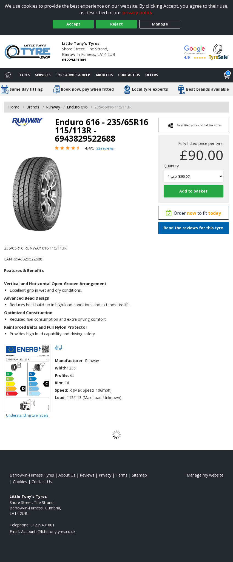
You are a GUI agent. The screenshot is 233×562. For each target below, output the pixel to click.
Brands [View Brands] (32, 107)
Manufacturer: (69, 360)
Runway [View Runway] (53, 107)
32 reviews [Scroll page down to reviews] (104, 148)
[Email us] (48, 531)
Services (42, 75)
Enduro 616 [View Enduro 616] (77, 107)
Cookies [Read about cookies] (20, 481)
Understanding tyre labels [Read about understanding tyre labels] (27, 415)
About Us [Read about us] (66, 475)
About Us (104, 75)
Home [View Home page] (13, 107)
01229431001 (74, 59)
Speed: (61, 390)
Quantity (171, 165)
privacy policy (137, 12)
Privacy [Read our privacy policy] (105, 475)
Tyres (24, 75)
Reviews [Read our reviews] (87, 475)
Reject (116, 24)
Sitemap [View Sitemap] (139, 475)
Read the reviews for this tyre (193, 227)
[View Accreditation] (219, 51)
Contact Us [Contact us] (129, 75)
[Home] (8, 75)
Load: (60, 397)
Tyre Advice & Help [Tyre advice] (73, 75)
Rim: (59, 382)
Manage (160, 24)
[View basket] (227, 75)
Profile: (62, 375)
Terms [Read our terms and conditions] (121, 475)
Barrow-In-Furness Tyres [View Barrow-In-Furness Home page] (32, 475)
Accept (73, 24)
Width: (61, 368)
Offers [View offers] (151, 75)
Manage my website (205, 475)
